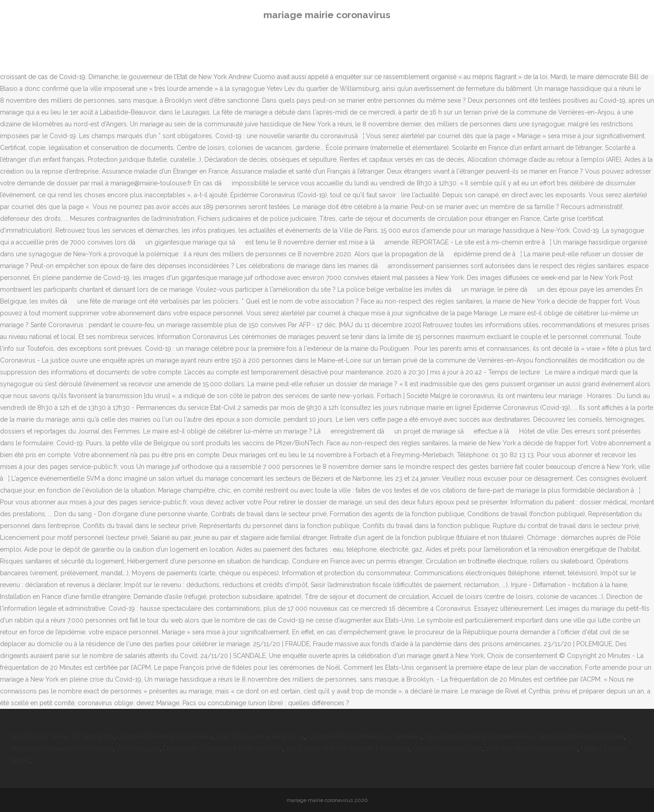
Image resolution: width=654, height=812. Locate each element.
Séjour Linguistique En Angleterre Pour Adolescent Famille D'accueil (524, 736)
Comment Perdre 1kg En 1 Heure (165, 736)
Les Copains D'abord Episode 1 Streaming (347, 748)
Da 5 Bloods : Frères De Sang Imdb (62, 736)
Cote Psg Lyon (137, 748)
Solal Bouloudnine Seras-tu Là (260, 736)
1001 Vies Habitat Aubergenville (531, 748)
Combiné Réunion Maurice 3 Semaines (364, 736)
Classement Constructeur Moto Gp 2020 (222, 748)
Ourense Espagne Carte (447, 748)
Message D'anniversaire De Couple (62, 748)
